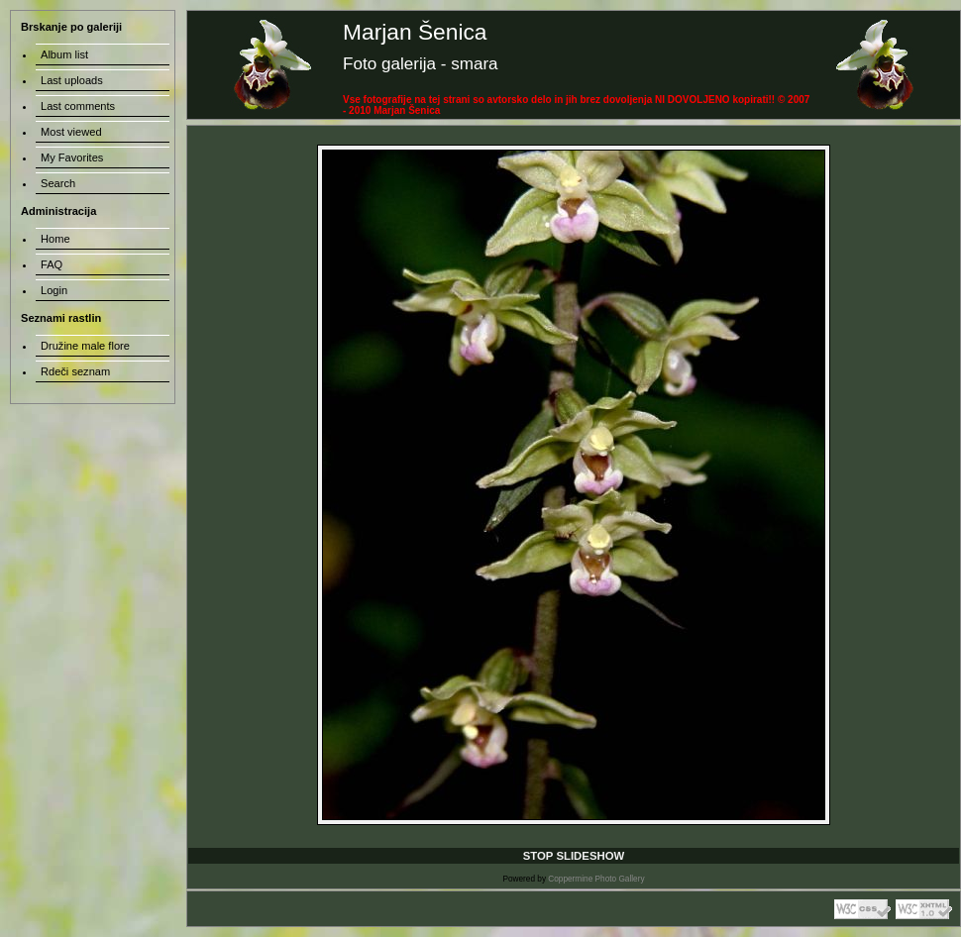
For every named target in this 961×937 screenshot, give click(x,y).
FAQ (51, 264)
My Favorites (72, 157)
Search (58, 183)
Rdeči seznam (75, 371)
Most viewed (71, 132)
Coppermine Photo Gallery (596, 879)
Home (55, 239)
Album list (64, 54)
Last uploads (72, 80)
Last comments (78, 106)
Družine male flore (85, 346)
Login (54, 290)
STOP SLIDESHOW (574, 856)
